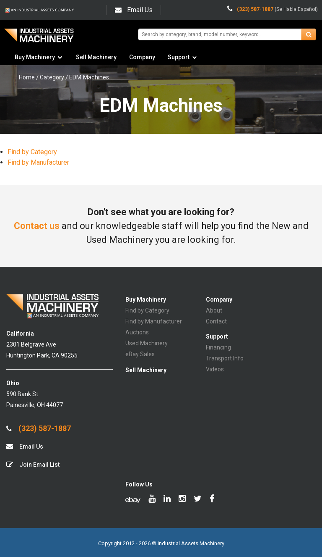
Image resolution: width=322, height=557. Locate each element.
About (214, 310)
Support (179, 57)
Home (27, 77)
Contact (216, 321)
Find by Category (32, 152)
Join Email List (33, 464)
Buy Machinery (35, 57)
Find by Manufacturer (38, 162)
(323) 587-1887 (38, 428)
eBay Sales (140, 354)
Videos (215, 369)
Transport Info (225, 358)
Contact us (37, 226)
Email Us (134, 10)
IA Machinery (39, 38)
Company (142, 57)
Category (52, 77)
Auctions (137, 332)
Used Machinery (146, 343)
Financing (218, 347)
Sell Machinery (96, 57)
